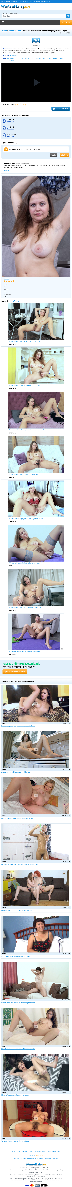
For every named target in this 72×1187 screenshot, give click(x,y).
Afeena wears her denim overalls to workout (24, 652)
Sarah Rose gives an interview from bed (15, 956)
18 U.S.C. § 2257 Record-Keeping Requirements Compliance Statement (36, 1158)
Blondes (30, 58)
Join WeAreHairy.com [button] (15, 671)
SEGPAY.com (34, 1180)
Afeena (19, 30)
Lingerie (45, 58)
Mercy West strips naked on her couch (15, 1095)
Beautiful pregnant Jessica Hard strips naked (17, 818)
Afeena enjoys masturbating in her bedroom (24, 563)
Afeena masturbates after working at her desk (25, 607)
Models (12, 30)
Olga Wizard (13, 55)
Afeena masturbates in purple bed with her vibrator (27, 430)
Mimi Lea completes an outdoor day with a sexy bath (20, 864)
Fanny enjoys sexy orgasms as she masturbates (18, 726)
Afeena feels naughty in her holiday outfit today (26, 519)
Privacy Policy (46, 1151)
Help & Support (22, 1151)
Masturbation (12, 58)
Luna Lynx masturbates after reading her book (18, 1003)
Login (53, 155)
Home (4, 30)
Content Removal (36, 1182)
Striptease (37, 58)
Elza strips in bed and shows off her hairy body (18, 1049)
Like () (6, 170)
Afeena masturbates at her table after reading (25, 385)
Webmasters (56, 1151)
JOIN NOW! (66, 22)
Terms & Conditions (34, 1151)
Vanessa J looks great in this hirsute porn (16, 1141)
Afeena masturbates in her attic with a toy (24, 474)
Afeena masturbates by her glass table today (25, 341)
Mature (11, 60)
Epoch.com (21, 1178)
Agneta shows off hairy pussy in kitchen (15, 772)
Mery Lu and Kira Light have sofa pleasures (16, 910)
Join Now (64, 155)
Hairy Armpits (53, 58)
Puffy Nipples (22, 58)
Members (32, 1155)
